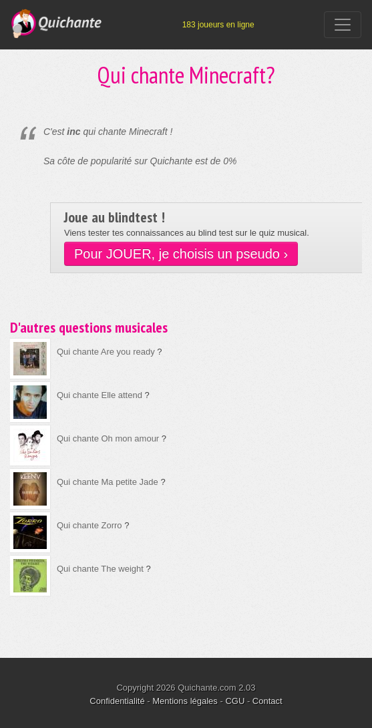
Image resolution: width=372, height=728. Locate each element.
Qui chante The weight (100, 569)
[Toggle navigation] (342, 24)
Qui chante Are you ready (106, 352)
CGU (234, 701)
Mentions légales (185, 701)
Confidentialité (116, 701)
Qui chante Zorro (89, 525)
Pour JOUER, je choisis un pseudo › (181, 253)
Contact (267, 701)
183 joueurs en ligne (218, 24)
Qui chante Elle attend (99, 395)
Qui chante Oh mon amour (108, 438)
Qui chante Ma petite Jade (107, 482)
